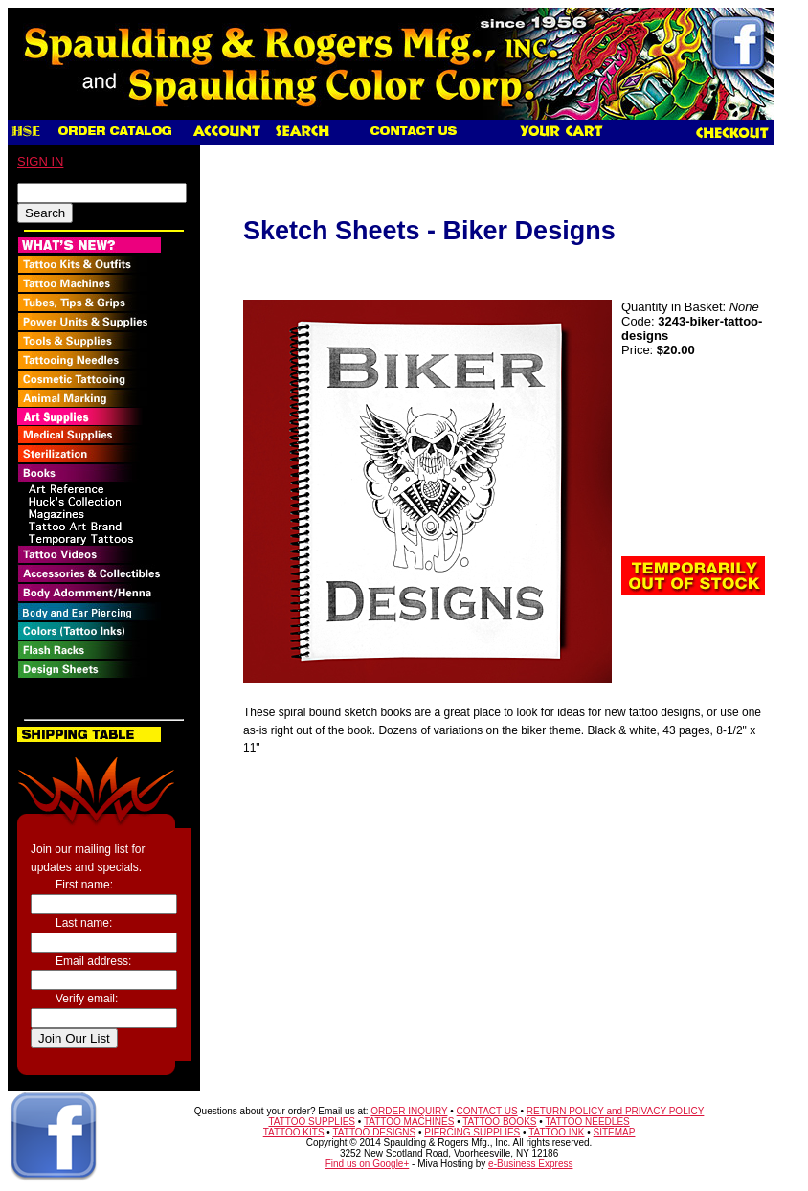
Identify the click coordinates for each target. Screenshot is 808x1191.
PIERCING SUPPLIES (472, 1132)
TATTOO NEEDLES (587, 1121)
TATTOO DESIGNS (373, 1132)
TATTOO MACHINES (409, 1121)
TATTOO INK (556, 1132)
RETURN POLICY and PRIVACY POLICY (616, 1111)
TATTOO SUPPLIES (311, 1121)
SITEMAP (615, 1132)
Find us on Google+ (367, 1163)
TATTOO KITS (294, 1132)
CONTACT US (487, 1111)
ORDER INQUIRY (408, 1111)
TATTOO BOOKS (499, 1121)
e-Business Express (530, 1163)
